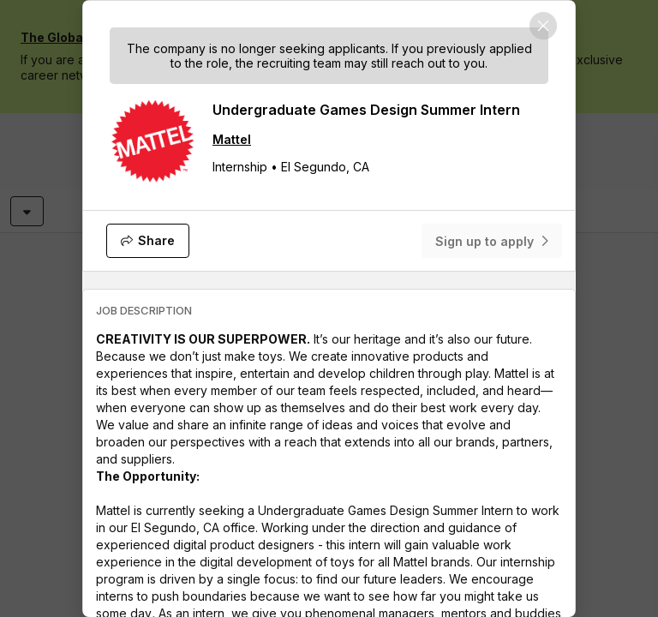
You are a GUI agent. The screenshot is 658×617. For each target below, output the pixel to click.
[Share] (147, 241)
